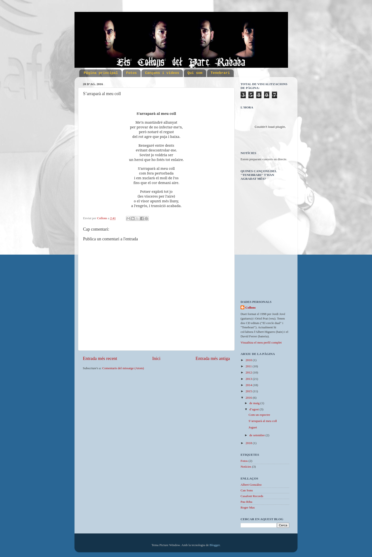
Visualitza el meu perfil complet (261, 342)
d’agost (254, 409)
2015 (249, 391)
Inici (156, 358)
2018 (249, 443)
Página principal (101, 73)
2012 (249, 372)
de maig (254, 403)
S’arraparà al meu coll (263, 421)
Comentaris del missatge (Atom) (123, 368)
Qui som (194, 73)
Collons (250, 307)
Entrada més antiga (212, 358)
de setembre (257, 435)
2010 (249, 360)
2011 (249, 366)
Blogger (214, 545)
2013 (249, 379)
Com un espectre (259, 415)
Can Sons (247, 490)
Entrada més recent (100, 358)
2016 (249, 397)
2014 (249, 385)
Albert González (251, 484)
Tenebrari (220, 73)
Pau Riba (246, 502)
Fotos (131, 73)
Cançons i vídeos (162, 73)
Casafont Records (252, 496)
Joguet (253, 427)
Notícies (246, 466)
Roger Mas (248, 507)
